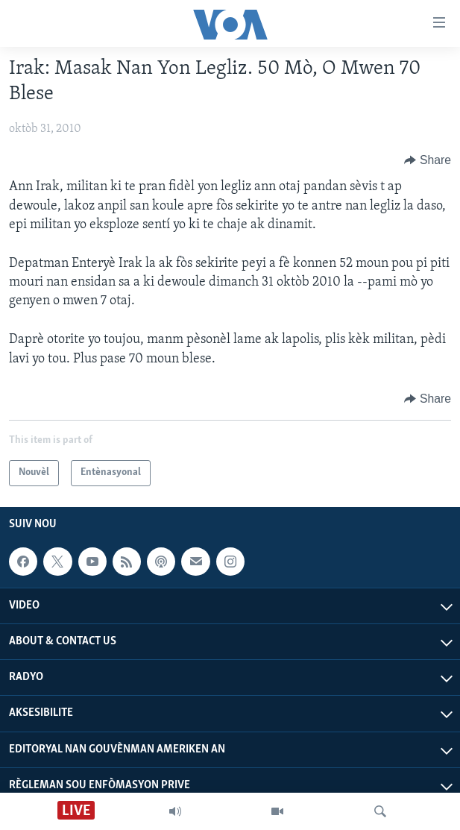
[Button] (427, 160)
